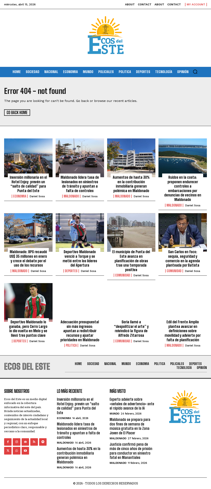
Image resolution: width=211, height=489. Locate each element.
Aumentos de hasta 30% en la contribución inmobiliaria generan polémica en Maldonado (131, 184)
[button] (195, 72)
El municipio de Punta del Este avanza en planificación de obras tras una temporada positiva (131, 260)
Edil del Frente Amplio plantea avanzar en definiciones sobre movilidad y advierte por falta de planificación (183, 330)
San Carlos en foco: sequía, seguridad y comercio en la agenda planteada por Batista (182, 258)
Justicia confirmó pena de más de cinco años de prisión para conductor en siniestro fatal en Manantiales (131, 450)
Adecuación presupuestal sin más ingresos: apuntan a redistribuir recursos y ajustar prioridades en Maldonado (79, 330)
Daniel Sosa (37, 196)
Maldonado (71, 196)
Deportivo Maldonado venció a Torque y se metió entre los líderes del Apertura (80, 258)
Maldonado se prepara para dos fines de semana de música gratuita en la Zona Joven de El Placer (130, 426)
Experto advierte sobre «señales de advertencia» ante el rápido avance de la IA (132, 403)
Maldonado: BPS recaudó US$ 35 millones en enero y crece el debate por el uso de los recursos (28, 258)
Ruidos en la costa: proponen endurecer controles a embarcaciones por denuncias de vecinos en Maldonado (182, 188)
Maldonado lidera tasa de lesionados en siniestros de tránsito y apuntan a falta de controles (80, 184)
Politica (71, 345)
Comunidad (122, 275)
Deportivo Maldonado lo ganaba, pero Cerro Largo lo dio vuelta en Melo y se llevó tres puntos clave (28, 328)
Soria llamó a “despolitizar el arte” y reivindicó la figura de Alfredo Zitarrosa (131, 328)
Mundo (115, 413)
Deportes (71, 270)
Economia (19, 196)
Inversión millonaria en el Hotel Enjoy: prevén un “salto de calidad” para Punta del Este (28, 184)
